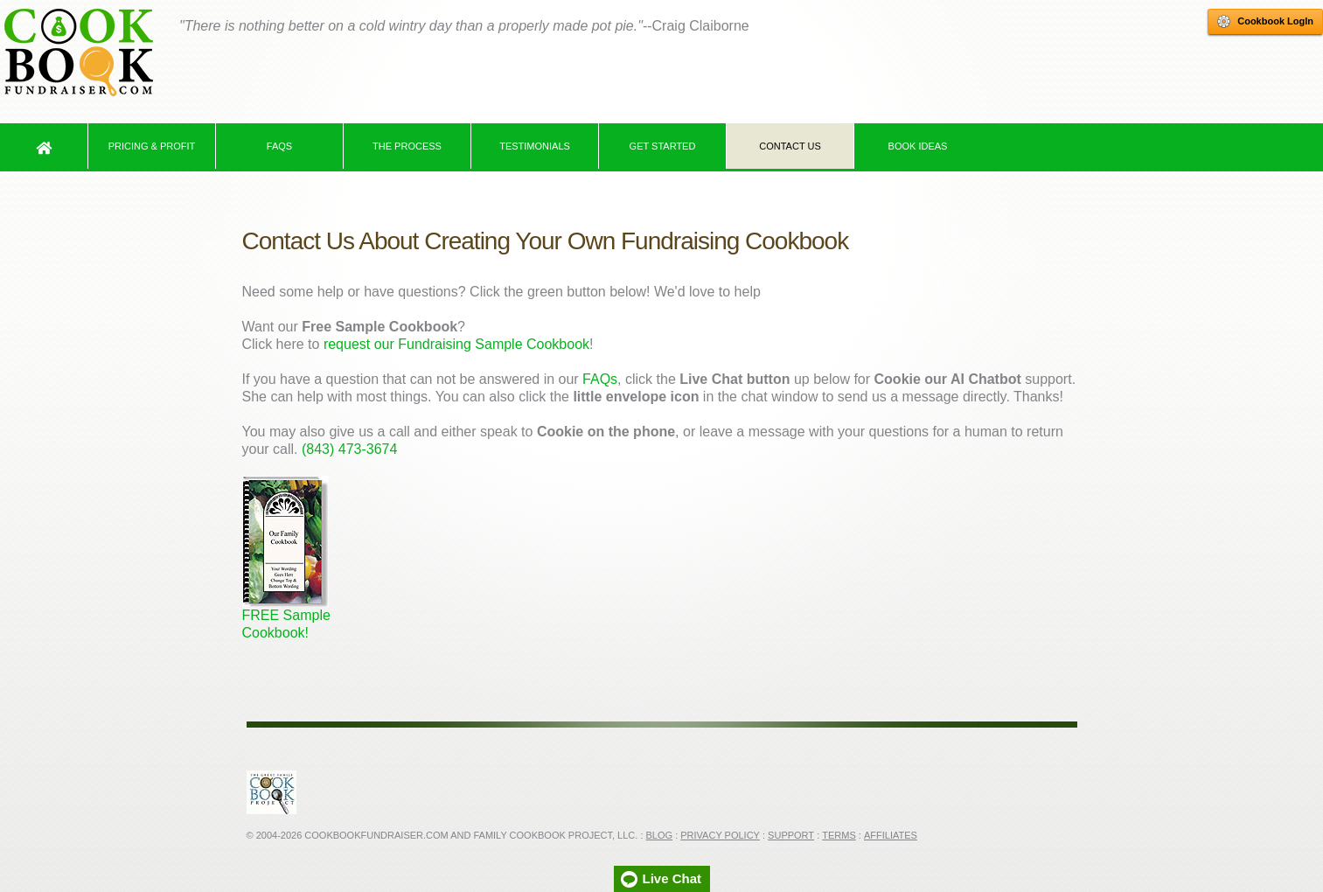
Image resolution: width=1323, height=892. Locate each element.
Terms (839, 835)
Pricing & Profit (152, 146)
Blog (659, 835)
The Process (407, 146)
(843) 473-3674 (349, 449)
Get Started (663, 146)
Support (791, 835)
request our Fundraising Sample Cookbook (456, 344)
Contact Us (790, 146)
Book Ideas (918, 146)
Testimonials (534, 146)
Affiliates (890, 835)
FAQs (279, 146)
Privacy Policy (720, 835)
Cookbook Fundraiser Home (78, 52)
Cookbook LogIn (1265, 22)
